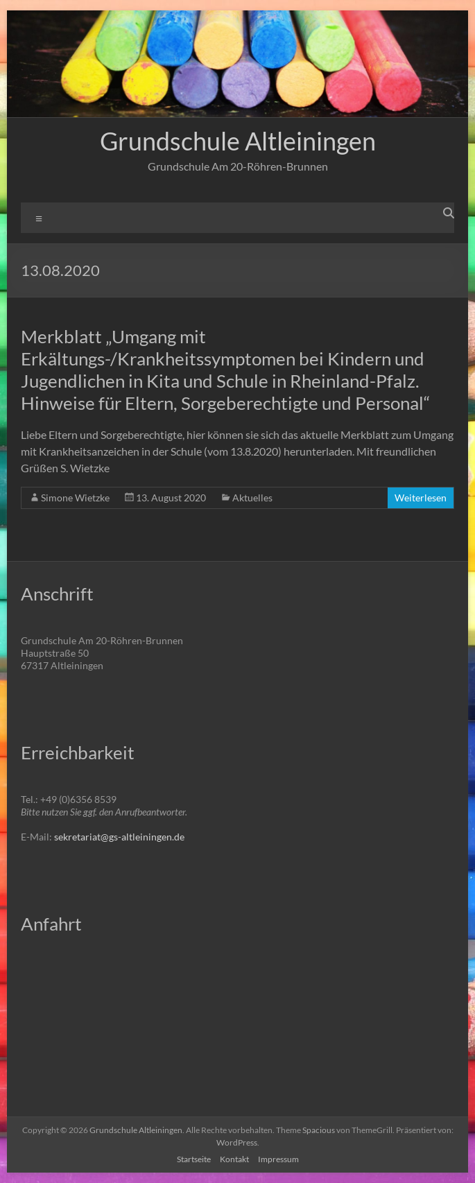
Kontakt (234, 1159)
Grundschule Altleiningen (238, 141)
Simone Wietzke (75, 497)
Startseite (194, 1159)
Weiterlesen (421, 497)
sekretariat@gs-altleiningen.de (119, 837)
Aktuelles (252, 497)
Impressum (278, 1159)
